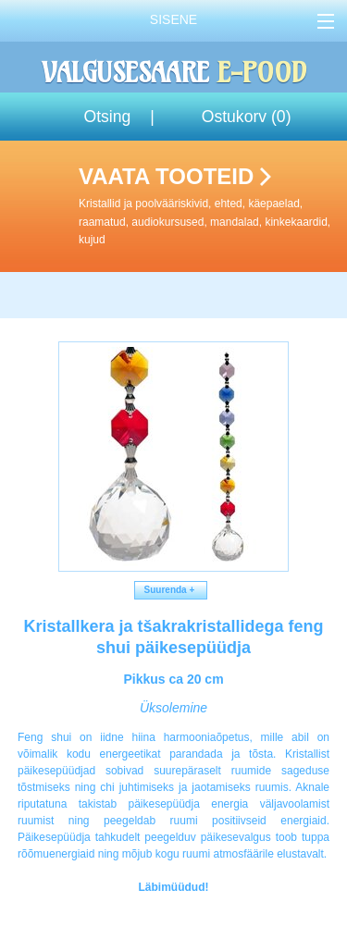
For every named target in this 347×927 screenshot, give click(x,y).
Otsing (106, 116)
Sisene (173, 19)
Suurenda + (171, 590)
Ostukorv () (246, 116)
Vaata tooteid (209, 206)
